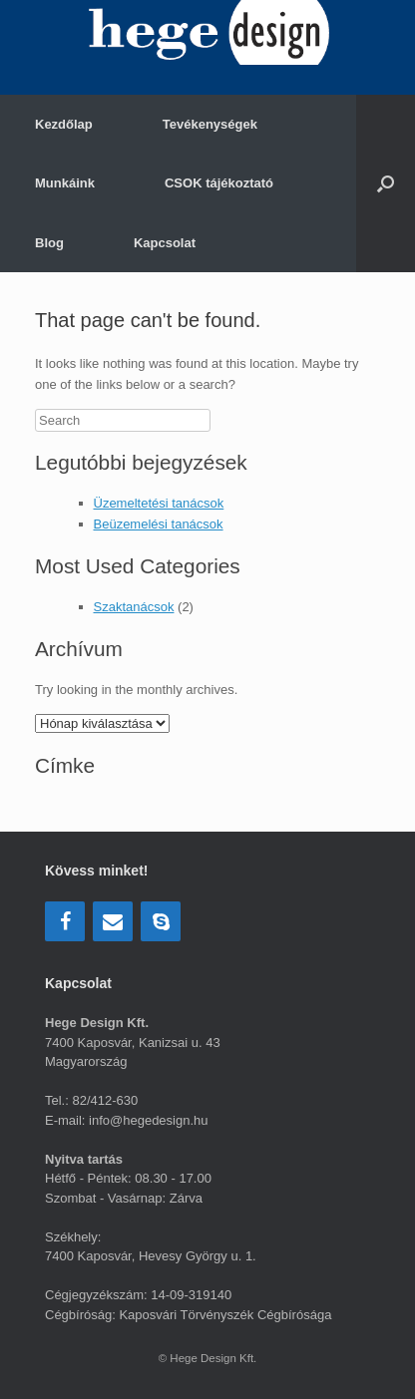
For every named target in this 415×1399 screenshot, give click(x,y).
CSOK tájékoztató (219, 182)
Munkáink (65, 182)
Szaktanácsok (134, 606)
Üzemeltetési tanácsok (159, 503)
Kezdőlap (64, 124)
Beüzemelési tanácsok (158, 524)
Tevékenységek (210, 124)
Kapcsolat (165, 242)
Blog (49, 242)
